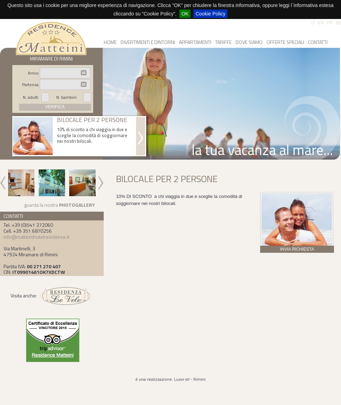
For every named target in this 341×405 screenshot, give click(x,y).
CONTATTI (318, 42)
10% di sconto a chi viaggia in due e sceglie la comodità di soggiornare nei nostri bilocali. (92, 135)
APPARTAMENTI (195, 42)
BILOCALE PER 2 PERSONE (92, 120)
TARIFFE (223, 42)
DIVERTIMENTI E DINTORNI (148, 42)
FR (330, 22)
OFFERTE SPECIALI (285, 42)
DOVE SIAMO (249, 42)
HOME (110, 42)
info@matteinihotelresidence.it (36, 236)
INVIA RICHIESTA (297, 249)
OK (184, 14)
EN (321, 22)
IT (313, 22)
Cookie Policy (210, 14)
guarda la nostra (59, 204)
